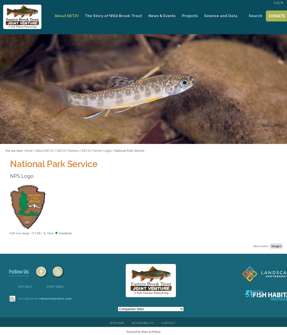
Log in (278, 2)
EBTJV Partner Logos (97, 150)
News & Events (162, 16)
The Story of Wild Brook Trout (113, 16)
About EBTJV (66, 16)
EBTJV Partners (68, 150)
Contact (168, 323)
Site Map (117, 323)
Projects (190, 16)
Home (45, 15)
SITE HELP (25, 286)
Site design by (45, 298)
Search (255, 16)
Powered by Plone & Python (143, 332)
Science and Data (221, 16)
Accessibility (143, 323)
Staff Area (55, 286)
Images (276, 246)
